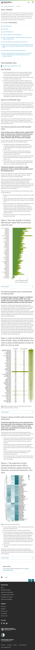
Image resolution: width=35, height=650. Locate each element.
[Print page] (1, 577)
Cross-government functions (7, 594)
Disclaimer (9, 645)
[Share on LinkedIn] (17, 577)
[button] (17, 286)
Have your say (4, 611)
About (2, 587)
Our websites (4, 613)
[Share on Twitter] (14, 577)
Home (2, 6)
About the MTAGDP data (7, 31)
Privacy (15, 645)
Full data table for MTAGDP (11, 65)
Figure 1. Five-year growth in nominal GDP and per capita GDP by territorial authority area (17, 38)
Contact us (3, 606)
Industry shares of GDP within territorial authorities (14, 50)
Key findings (5, 29)
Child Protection (22, 645)
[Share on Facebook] (12, 577)
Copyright (3, 645)
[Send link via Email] (9, 577)
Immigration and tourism (6, 597)
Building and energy (5, 589)
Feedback (3, 608)
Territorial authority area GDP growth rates (12, 34)
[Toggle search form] (29, 2)
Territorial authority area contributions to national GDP (14, 41)
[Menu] (32, 2)
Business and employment (8, 6)
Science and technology (6, 599)
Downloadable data (7, 26)
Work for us (3, 615)
